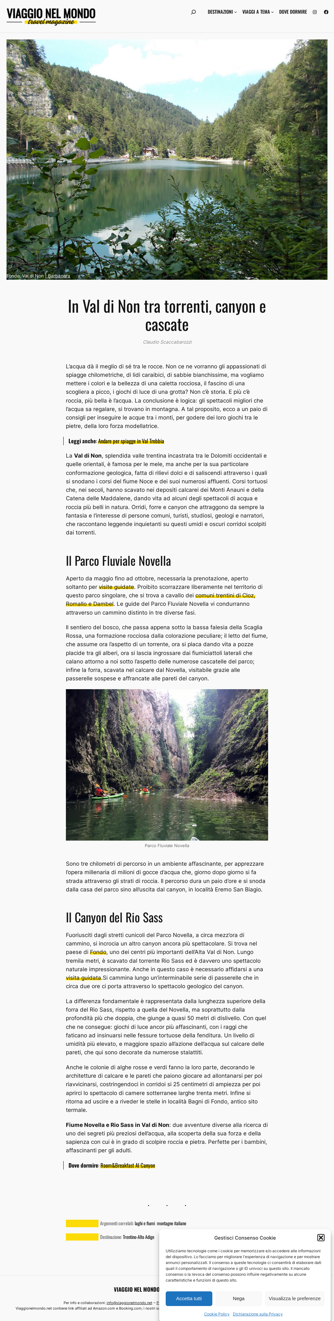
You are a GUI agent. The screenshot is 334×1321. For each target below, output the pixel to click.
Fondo (98, 952)
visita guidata (83, 977)
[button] (321, 1252)
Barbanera (59, 275)
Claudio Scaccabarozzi (167, 342)
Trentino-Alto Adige (138, 1236)
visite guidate (116, 587)
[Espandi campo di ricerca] (193, 12)
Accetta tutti (189, 1313)
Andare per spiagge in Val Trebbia (131, 441)
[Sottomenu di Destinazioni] (235, 11)
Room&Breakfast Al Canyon (127, 1165)
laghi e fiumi (145, 1223)
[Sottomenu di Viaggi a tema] (272, 11)
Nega (239, 1313)
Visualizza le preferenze (295, 1313)
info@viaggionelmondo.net (129, 1302)
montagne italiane (171, 1223)
